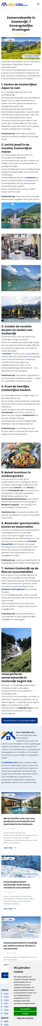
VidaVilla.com (10, 762)
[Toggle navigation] (38, 4)
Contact (8, 997)
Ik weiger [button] (25, 1013)
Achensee (30, 177)
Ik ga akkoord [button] (25, 1009)
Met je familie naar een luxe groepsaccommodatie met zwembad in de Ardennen (19, 821)
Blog (6, 1013)
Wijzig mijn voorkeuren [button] (25, 1018)
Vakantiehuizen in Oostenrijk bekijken (19, 720)
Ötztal (30, 487)
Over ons (8, 993)
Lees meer (10, 848)
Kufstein (7, 353)
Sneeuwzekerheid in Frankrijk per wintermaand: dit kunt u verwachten (20, 945)
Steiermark (27, 356)
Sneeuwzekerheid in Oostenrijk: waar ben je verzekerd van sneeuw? (16, 884)
